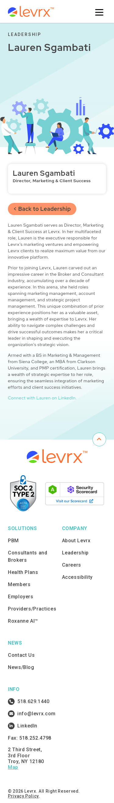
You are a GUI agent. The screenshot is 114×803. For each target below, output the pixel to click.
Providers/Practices (32, 609)
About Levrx (76, 540)
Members (19, 584)
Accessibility (77, 577)
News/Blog (21, 667)
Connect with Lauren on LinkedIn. (42, 398)
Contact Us (21, 655)
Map (13, 767)
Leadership (75, 553)
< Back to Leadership (42, 208)
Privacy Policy (23, 796)
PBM (13, 540)
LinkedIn (22, 726)
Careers (71, 565)
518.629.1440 (29, 701)
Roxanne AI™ (23, 621)
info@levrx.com (32, 713)
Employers (20, 597)
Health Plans (23, 572)
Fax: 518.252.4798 (29, 738)
